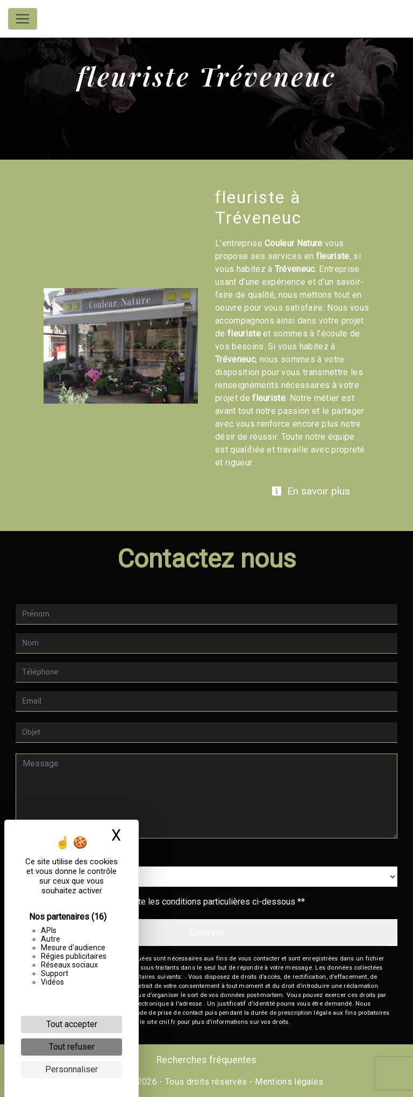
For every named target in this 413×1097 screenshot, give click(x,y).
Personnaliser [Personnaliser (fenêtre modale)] (71, 1069)
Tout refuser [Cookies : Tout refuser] (72, 1047)
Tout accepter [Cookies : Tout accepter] (71, 1024)
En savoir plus (311, 491)
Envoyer (207, 932)
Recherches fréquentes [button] (206, 1060)
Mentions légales (288, 1082)
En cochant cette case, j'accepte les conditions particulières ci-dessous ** (165, 902)
